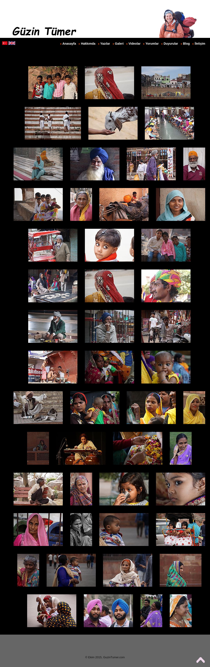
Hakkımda (88, 43)
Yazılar (105, 43)
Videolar (135, 43)
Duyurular (171, 43)
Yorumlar (152, 43)
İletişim (200, 43)
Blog (186, 43)
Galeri (119, 43)
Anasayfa (69, 43)
